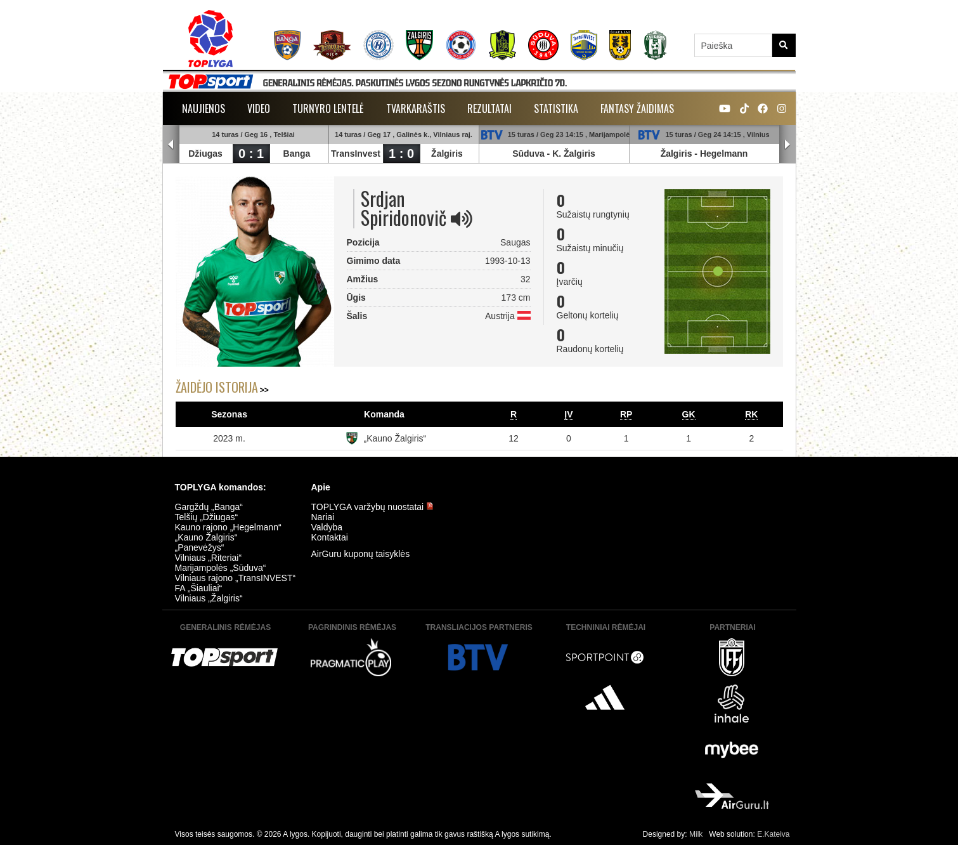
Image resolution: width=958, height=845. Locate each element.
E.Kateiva (773, 834)
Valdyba (327, 527)
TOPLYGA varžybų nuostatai (372, 507)
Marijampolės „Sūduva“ (220, 568)
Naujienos (203, 108)
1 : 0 (401, 153)
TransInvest (356, 153)
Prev (171, 144)
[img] (461, 218)
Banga (297, 153)
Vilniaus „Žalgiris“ (209, 598)
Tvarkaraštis (415, 108)
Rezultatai (489, 108)
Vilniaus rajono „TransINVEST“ (235, 578)
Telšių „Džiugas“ (206, 517)
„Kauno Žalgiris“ (394, 438)
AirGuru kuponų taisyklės (360, 554)
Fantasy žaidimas (637, 108)
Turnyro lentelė (328, 108)
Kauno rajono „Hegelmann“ (228, 527)
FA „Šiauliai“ (199, 588)
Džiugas (206, 153)
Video (258, 108)
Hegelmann (724, 153)
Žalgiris (447, 153)
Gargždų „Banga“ (209, 507)
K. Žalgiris (574, 153)
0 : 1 (251, 153)
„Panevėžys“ (199, 547)
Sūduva (529, 153)
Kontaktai (329, 537)
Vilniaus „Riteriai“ (208, 558)
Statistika (556, 108)
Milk (695, 834)
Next (787, 144)
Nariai (323, 517)
